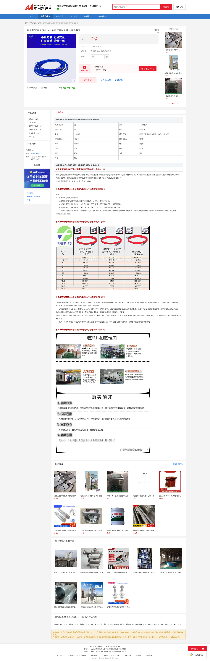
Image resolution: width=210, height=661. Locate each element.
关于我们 (59, 655)
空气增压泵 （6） (35, 123)
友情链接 (149, 655)
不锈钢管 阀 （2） (35, 130)
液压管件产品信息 (95, 646)
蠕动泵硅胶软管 (127, 624)
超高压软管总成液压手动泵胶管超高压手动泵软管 (108, 649)
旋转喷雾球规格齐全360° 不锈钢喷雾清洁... (122, 607)
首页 (26, 23)
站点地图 (94, 655)
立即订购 (119, 80)
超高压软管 (84, 624)
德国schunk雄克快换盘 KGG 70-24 (145, 572)
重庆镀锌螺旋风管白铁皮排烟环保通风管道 (69, 607)
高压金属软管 (153, 624)
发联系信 (87, 80)
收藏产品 (32, 88)
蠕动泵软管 (73, 624)
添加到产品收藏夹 (33, 196)
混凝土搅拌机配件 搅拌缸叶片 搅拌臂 (178, 50)
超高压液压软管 (60, 624)
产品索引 (30, 193)
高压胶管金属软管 (111, 624)
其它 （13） (33, 137)
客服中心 (82, 655)
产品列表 (32, 23)
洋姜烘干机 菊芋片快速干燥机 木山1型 (173, 572)
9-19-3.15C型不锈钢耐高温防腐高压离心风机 (123, 572)
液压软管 (177, 624)
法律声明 (128, 655)
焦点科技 (108, 658)
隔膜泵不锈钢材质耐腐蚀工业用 (91, 572)
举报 (44, 88)
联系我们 (71, 655)
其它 (39, 23)
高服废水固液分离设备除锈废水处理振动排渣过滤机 (99, 607)
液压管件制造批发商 (113, 646)
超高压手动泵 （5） (36, 126)
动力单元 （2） (34, 133)
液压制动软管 (166, 624)
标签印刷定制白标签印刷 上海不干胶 (178, 73)
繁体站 (138, 655)
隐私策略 (105, 655)
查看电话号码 (147, 68)
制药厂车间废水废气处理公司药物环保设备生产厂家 (73, 572)
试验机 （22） (34, 119)
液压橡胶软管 (141, 624)
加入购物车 (106, 80)
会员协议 (116, 655)
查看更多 (37, 165)
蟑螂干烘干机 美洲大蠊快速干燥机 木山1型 (180, 96)
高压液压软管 (96, 624)
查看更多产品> (178, 464)
